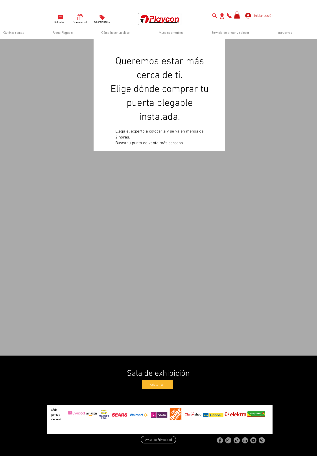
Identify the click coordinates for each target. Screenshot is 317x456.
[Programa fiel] (79, 18)
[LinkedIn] (245, 440)
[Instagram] (228, 440)
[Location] (222, 16)
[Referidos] (57, 19)
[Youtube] (253, 440)
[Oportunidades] (102, 18)
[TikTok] (237, 440)
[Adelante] (157, 384)
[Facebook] (220, 440)
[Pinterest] (262, 440)
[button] (237, 15)
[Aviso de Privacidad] (158, 439)
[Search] (214, 15)
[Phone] (229, 16)
